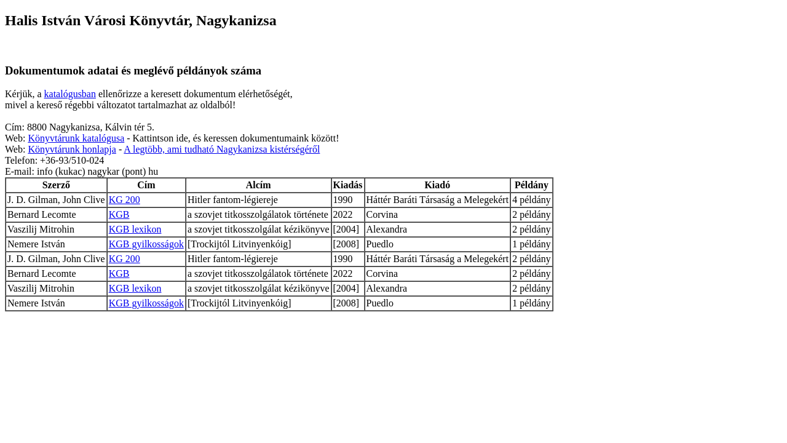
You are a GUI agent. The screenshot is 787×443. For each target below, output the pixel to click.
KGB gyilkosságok (146, 244)
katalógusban (70, 94)
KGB (119, 214)
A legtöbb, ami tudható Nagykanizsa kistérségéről (222, 149)
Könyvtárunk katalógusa (76, 138)
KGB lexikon (135, 229)
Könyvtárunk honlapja (72, 149)
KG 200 (124, 199)
